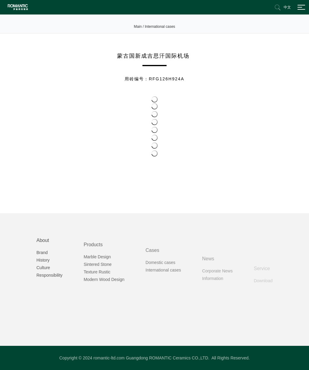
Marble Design (97, 280)
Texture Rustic (97, 295)
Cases (152, 275)
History (43, 278)
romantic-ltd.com (109, 358)
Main (138, 26)
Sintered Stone (98, 288)
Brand (42, 271)
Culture (43, 286)
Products (93, 268)
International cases (160, 26)
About (43, 258)
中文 (287, 7)
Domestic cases (160, 288)
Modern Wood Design (104, 303)
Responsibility (49, 293)
